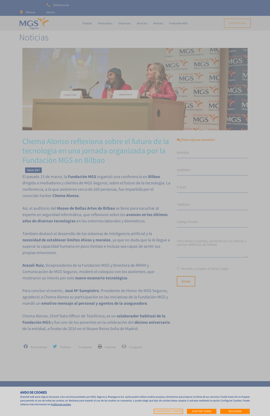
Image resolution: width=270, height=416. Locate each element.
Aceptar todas (201, 411)
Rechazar (235, 411)
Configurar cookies (168, 411)
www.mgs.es (42, 396)
